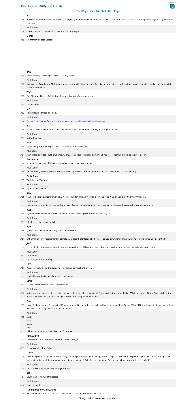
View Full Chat (98, 11)
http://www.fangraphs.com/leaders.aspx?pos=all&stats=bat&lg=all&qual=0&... (71, 121)
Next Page (114, 11)
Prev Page (82, 11)
